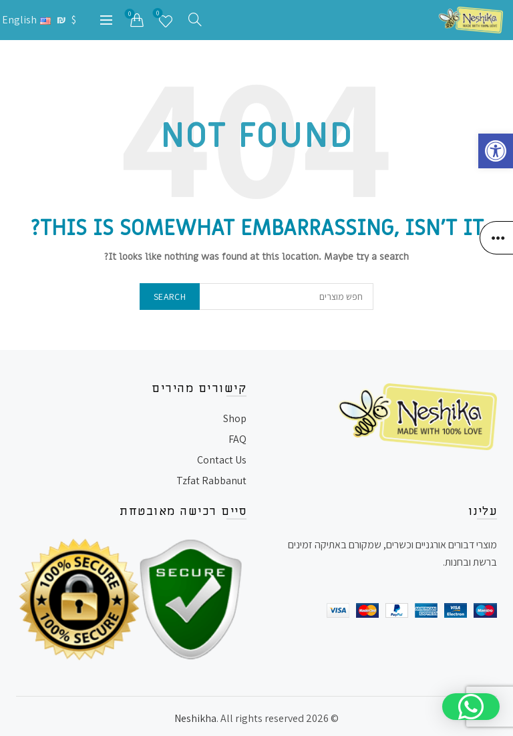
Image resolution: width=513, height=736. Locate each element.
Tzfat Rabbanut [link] (211, 481)
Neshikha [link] (195, 718)
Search (170, 297)
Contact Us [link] (221, 460)
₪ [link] (63, 20)
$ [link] (74, 20)
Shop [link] (234, 418)
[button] (471, 706)
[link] (495, 151)
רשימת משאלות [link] (159, 14)
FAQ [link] (237, 439)
